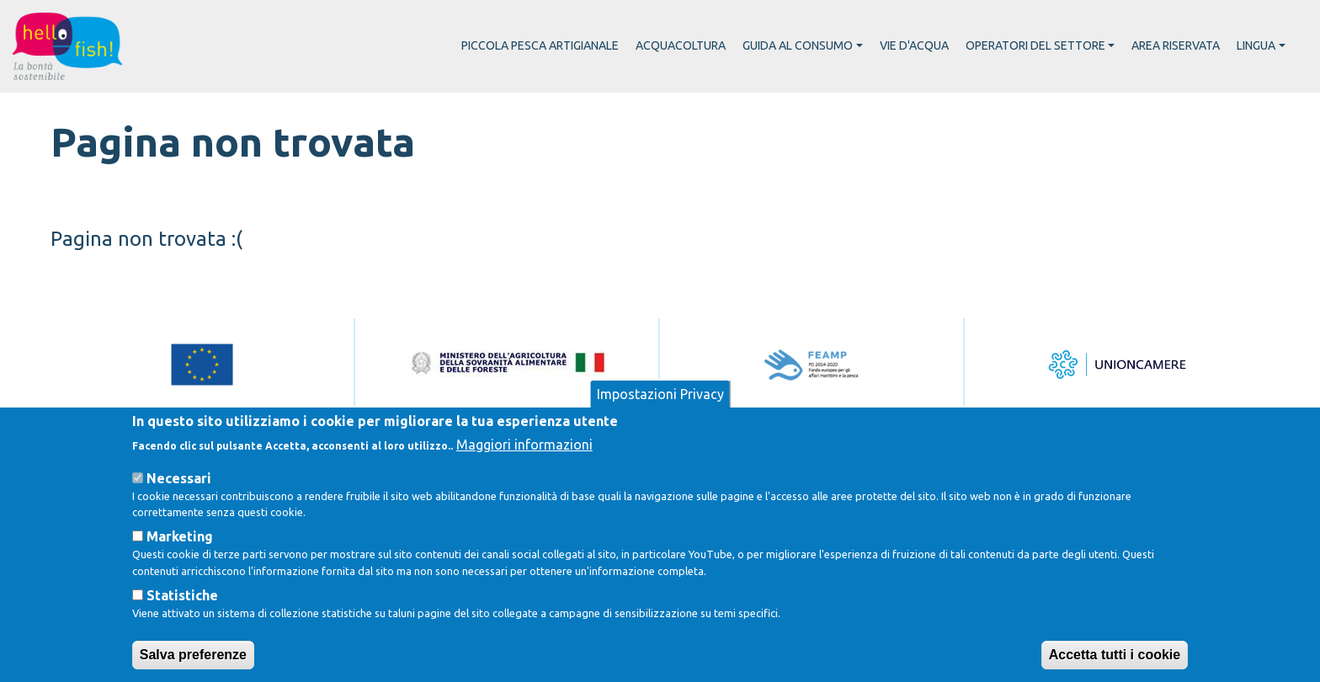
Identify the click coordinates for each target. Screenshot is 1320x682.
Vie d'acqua (914, 45)
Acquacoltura (681, 45)
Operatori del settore (1035, 45)
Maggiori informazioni (524, 471)
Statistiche (182, 622)
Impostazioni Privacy (660, 421)
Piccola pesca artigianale (540, 45)
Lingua (1256, 45)
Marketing (179, 563)
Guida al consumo (797, 45)
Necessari (178, 505)
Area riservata (1175, 45)
